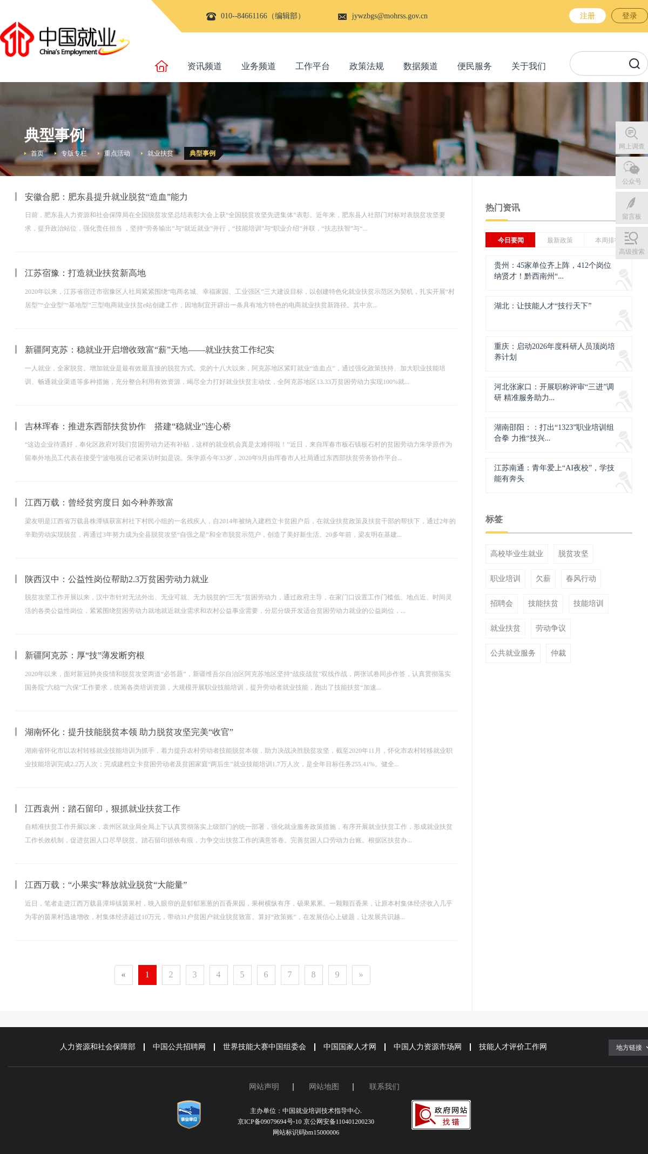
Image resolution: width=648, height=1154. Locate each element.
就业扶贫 (160, 153)
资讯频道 (204, 66)
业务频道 (258, 66)
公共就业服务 (513, 653)
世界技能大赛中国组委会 (264, 1047)
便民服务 (474, 66)
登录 (629, 16)
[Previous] (123, 975)
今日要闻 (511, 240)
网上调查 (632, 146)
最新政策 (560, 240)
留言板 (632, 216)
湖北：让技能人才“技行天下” (542, 306)
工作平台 (312, 66)
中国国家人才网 (349, 1047)
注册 (587, 16)
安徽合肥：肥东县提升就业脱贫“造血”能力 (106, 196)
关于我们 (528, 66)
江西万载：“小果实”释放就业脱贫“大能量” (106, 884)
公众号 (632, 181)
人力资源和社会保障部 (98, 1047)
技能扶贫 (543, 604)
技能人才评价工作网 (513, 1047)
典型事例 (202, 153)
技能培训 (588, 604)
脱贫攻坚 (573, 554)
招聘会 (501, 604)
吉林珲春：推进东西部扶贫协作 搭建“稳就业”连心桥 (128, 426)
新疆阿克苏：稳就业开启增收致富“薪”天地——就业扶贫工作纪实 (149, 349)
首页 (37, 153)
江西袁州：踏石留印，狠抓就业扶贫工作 (102, 808)
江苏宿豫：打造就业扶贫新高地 (85, 273)
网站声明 (264, 1087)
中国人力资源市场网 (428, 1047)
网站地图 (324, 1087)
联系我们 (384, 1087)
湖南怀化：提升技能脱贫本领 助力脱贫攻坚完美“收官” (129, 732)
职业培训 (505, 579)
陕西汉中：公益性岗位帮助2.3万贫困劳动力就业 (116, 579)
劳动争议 (551, 628)
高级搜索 (632, 251)
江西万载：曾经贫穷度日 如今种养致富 (99, 502)
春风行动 (581, 579)
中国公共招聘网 (179, 1047)
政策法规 (366, 66)
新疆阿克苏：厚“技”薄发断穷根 (85, 655)
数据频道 (420, 66)
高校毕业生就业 (516, 554)
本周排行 (608, 240)
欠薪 (543, 579)
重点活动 (117, 153)
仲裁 (558, 653)
